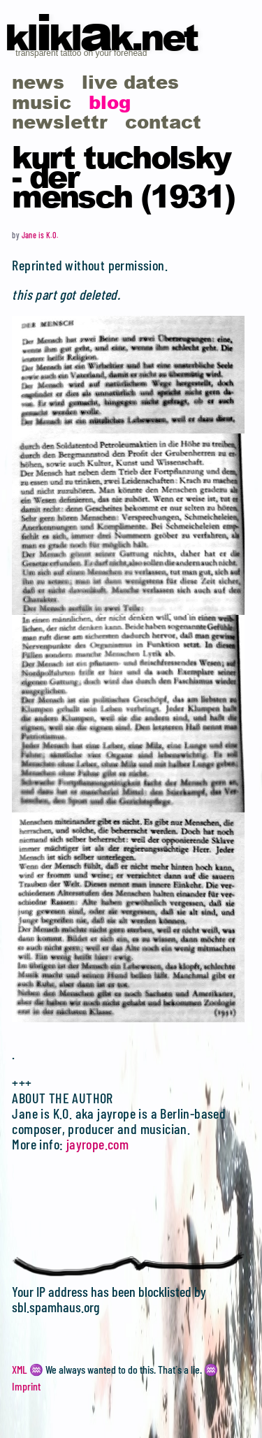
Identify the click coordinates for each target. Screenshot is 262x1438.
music (41, 102)
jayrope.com (97, 1143)
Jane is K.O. (40, 235)
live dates (130, 81)
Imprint (26, 1386)
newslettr (60, 121)
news (38, 81)
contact (163, 121)
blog (110, 102)
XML (19, 1369)
